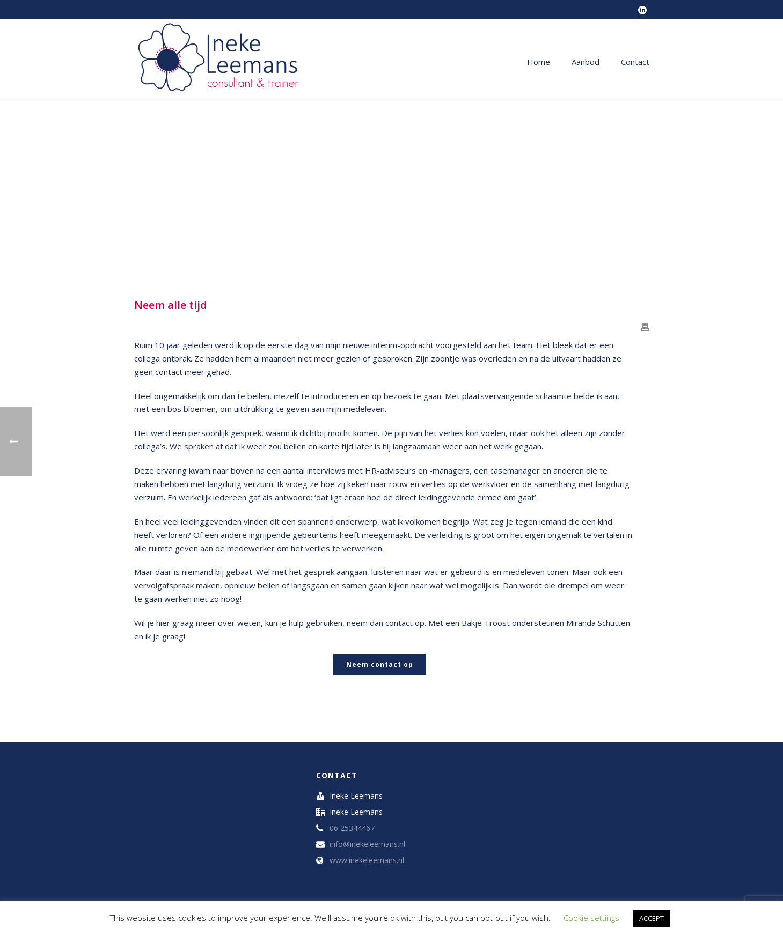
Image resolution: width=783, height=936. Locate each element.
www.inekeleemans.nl (367, 860)
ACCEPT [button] (651, 918)
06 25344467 (352, 828)
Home (538, 61)
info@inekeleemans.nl (367, 844)
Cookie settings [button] (591, 917)
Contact (635, 61)
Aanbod (585, 61)
